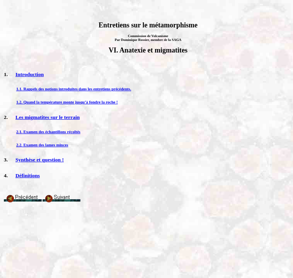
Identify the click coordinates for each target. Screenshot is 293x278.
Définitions (27, 175)
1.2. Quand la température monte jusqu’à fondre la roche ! (67, 102)
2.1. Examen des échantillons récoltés (48, 132)
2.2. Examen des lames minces (42, 145)
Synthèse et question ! (39, 160)
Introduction (29, 74)
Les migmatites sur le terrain (47, 117)
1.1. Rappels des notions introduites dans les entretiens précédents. (73, 89)
